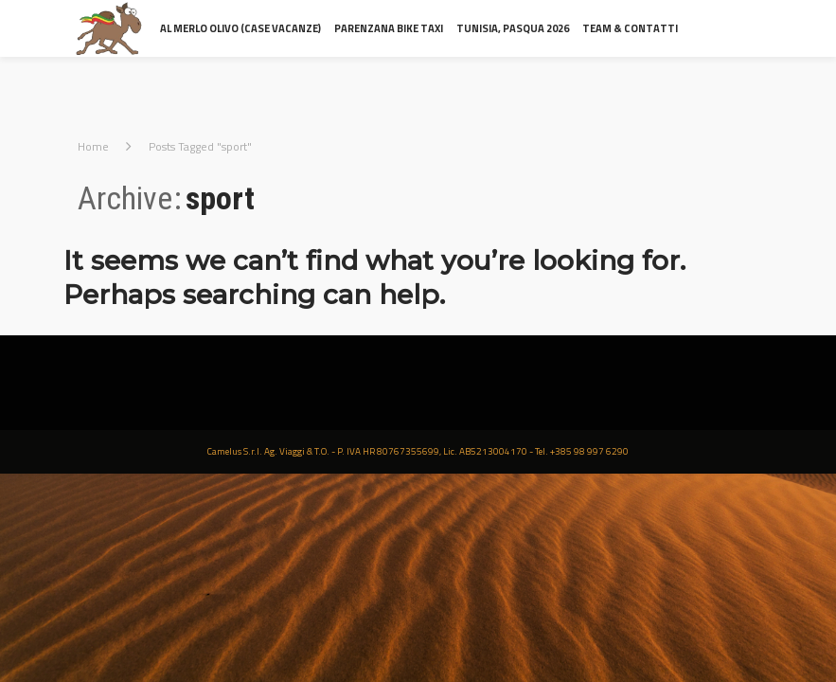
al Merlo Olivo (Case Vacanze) (240, 28)
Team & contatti (630, 28)
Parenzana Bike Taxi (388, 28)
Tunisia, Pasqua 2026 (512, 28)
